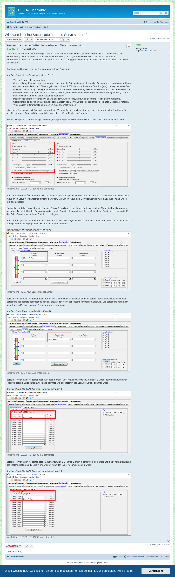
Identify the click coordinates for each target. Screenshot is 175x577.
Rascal (138, 45)
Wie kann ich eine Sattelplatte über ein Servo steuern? (46, 35)
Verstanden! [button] (156, 570)
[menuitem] (25, 22)
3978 (145, 49)
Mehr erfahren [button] (125, 570)
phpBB (78, 563)
